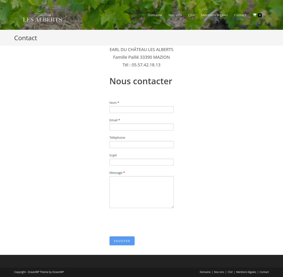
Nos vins (219, 272)
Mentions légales (246, 272)
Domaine (205, 272)
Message (117, 172)
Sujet (113, 155)
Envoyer (122, 241)
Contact (264, 272)
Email (115, 120)
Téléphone (117, 137)
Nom (114, 102)
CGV (230, 272)
